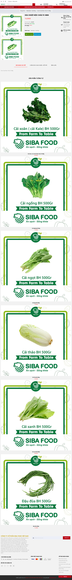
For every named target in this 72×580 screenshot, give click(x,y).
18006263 (65, 5)
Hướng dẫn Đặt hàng (63, 560)
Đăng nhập (46, 5)
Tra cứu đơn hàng (67, 1)
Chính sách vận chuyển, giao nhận (64, 565)
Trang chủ (22, 10)
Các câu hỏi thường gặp (64, 570)
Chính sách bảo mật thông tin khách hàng (35, 7)
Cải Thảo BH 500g (36, 377)
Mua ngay (37, 34)
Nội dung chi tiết (21, 65)
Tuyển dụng (61, 572)
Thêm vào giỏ (29, 34)
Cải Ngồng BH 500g (36, 228)
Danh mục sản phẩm (9, 7)
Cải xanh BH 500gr (36, 451)
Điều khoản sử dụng (63, 558)
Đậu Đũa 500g (36, 526)
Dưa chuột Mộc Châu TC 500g (44, 10)
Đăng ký (50, 5)
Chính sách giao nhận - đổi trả (38, 65)
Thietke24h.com (52, 577)
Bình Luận (53, 65)
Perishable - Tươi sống (31, 10)
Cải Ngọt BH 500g (36, 302)
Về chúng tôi (50, 7)
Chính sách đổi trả (62, 562)
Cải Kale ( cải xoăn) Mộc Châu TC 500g (36, 153)
